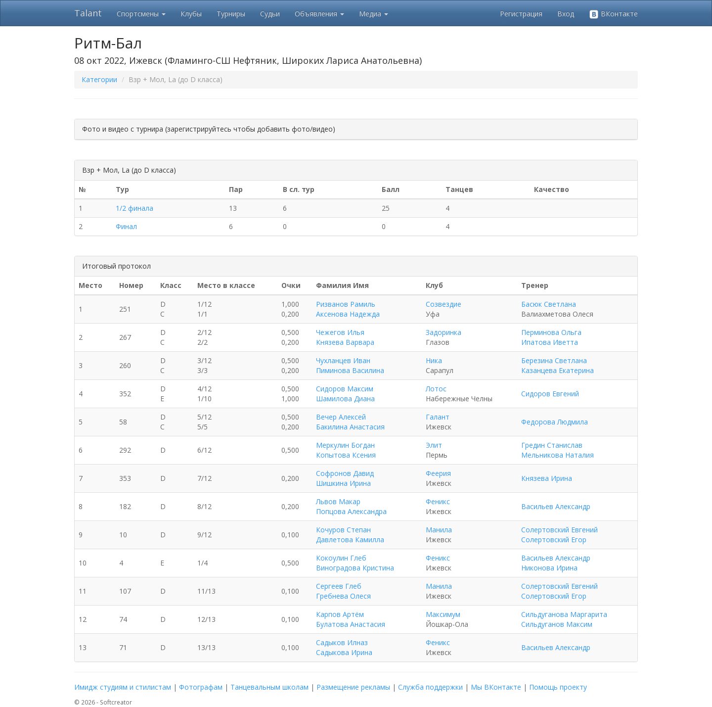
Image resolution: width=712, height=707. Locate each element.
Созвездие (443, 304)
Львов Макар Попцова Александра (351, 506)
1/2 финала (134, 208)
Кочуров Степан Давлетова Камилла (350, 534)
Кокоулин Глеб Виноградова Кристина (355, 562)
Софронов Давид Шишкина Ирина (345, 478)
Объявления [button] (319, 13)
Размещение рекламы (353, 687)
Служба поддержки (430, 687)
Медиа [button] (373, 13)
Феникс (438, 501)
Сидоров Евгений (550, 393)
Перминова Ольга (551, 332)
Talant (88, 13)
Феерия (438, 473)
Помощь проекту (558, 687)
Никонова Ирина (549, 567)
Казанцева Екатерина (557, 370)
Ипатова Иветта (549, 342)
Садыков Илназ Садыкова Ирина (344, 647)
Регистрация (521, 13)
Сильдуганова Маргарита (564, 614)
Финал (126, 226)
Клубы (191, 13)
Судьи (270, 13)
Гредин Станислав (551, 445)
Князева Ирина (546, 478)
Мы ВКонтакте (496, 687)
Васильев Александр (555, 506)
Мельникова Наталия (557, 455)
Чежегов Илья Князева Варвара (345, 337)
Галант (437, 417)
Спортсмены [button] (141, 13)
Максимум (443, 614)
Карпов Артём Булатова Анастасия (350, 619)
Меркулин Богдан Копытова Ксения (346, 450)
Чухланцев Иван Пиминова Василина (350, 365)
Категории (99, 79)
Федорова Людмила (554, 421)
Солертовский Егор (553, 539)
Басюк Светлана (548, 304)
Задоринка (443, 332)
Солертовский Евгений (559, 529)
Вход (565, 13)
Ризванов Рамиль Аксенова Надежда (348, 309)
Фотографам (200, 687)
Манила (439, 529)
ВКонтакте (613, 14)
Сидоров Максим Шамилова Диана (345, 393)
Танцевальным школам (269, 687)
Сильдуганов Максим (556, 624)
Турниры (231, 13)
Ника (434, 360)
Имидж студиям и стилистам (122, 687)
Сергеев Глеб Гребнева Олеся (343, 591)
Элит (434, 445)
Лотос (436, 388)
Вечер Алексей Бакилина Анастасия (350, 421)
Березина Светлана (554, 360)
